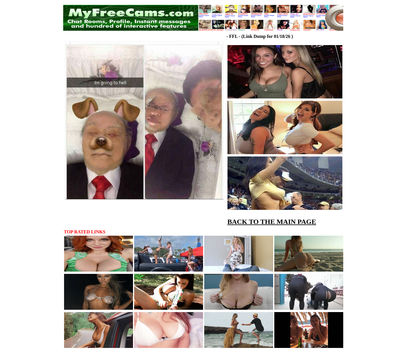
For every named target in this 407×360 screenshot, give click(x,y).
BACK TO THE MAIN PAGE (271, 221)
